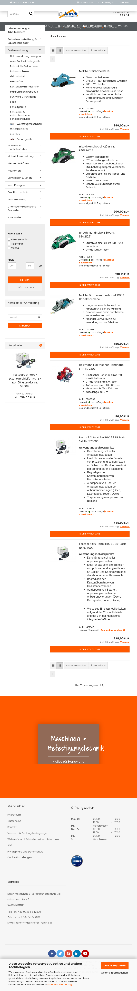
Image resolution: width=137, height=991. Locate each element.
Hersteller (15, 247)
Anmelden (25, 339)
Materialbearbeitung (21, 169)
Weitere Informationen (114, 972)
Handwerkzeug (17, 212)
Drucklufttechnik (18, 205)
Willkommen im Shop (22, 2)
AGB (9, 858)
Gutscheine (14, 834)
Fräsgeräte (16, 95)
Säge (13, 115)
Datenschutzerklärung (59, 984)
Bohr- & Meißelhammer (24, 79)
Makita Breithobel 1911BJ (95, 84)
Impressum (14, 828)
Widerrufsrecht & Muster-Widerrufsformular (33, 852)
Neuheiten (14, 184)
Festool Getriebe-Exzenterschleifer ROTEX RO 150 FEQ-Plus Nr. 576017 (24, 394)
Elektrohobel (17, 90)
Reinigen (16, 198)
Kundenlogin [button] (105, 2)
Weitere (123, 26)
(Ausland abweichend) (112, 643)
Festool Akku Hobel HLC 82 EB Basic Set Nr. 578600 (102, 453)
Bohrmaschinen (19, 84)
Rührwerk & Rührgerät (23, 110)
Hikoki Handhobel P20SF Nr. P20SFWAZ (97, 162)
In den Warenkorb (90, 149)
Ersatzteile (14, 231)
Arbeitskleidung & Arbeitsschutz (31, 26)
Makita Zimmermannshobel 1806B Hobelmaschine (101, 310)
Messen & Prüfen (18, 177)
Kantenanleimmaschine (24, 100)
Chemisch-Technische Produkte (22, 221)
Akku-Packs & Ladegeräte (25, 74)
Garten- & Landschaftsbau (18, 160)
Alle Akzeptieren (115, 965)
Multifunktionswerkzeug (24, 105)
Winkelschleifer (19, 142)
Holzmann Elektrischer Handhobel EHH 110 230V (101, 380)
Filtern (25, 293)
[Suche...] (31, 14)
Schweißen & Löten (20, 191)
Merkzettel (124, 2)
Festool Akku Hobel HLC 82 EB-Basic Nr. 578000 (102, 559)
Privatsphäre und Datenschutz (25, 865)
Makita (13, 261)
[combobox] (76, 64)
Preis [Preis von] (11, 273)
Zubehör (15, 147)
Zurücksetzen (24, 301)
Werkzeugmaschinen (26, 137)
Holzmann (15, 257)
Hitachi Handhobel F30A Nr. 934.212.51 (97, 248)
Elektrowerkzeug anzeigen (25, 69)
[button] (84, 2)
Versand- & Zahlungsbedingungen (27, 846)
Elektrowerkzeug (18, 63)
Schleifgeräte (18, 120)
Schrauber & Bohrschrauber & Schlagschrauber (20, 129)
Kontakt (12, 840)
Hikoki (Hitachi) (18, 253)
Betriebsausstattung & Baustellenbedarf (85, 26)
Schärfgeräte (21, 152)
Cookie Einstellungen (19, 871)
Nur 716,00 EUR (25, 409)
